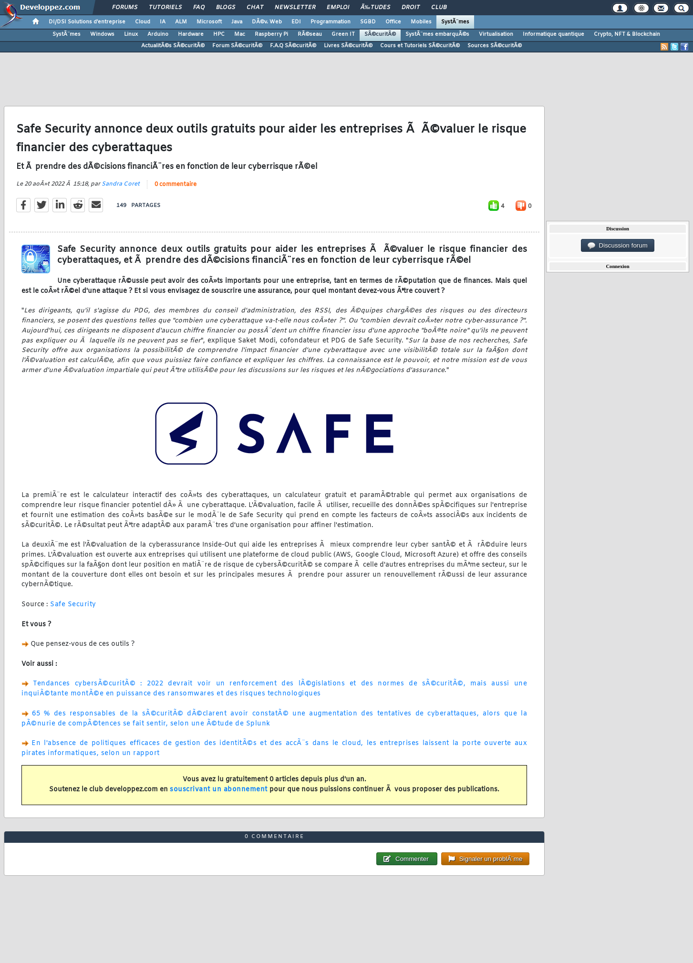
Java (236, 22)
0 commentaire (176, 184)
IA (162, 22)
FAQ (199, 7)
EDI (296, 22)
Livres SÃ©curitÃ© (348, 45)
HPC (219, 34)
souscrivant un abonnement (219, 789)
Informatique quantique (553, 34)
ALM (181, 22)
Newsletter (295, 7)
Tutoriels (165, 7)
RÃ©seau (310, 34)
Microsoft (209, 22)
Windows (102, 34)
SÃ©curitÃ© (380, 34)
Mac (239, 34)
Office (393, 22)
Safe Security (73, 604)
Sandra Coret (121, 184)
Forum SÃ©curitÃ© (237, 45)
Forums (124, 7)
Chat (255, 7)
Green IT (343, 34)
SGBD (368, 22)
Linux (131, 34)
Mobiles (421, 22)
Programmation (330, 22)
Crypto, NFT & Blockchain (627, 34)
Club (438, 7)
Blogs (225, 7)
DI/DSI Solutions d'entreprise (87, 22)
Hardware (191, 34)
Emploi (338, 7)
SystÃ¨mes (455, 22)
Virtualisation (496, 34)
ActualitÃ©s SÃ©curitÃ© (173, 45)
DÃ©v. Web (267, 22)
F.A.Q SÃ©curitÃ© (293, 45)
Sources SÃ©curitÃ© (494, 45)
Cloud (142, 22)
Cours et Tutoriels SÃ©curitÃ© (420, 45)
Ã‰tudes (375, 7)
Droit (411, 7)
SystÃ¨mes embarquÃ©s (437, 34)
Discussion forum (618, 245)
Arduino (157, 34)
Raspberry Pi (271, 34)
